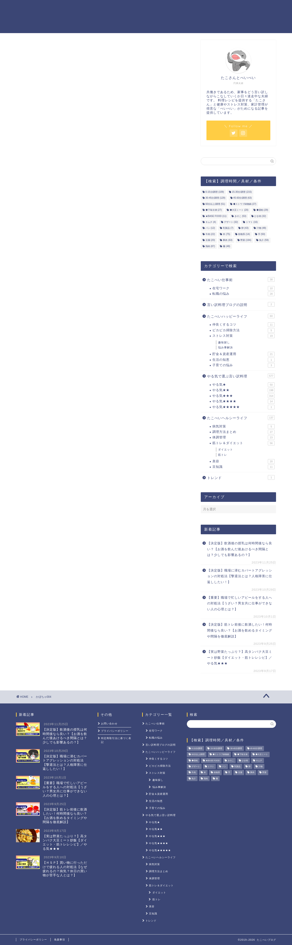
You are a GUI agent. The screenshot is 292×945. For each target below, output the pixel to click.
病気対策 (243, 426)
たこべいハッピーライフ (241, 316)
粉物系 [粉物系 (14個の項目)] (244, 234)
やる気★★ (243, 390)
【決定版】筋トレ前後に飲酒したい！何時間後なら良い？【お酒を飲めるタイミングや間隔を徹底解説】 (239, 630)
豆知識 (243, 467)
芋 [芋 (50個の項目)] (261, 234)
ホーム (89, 7)
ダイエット (225, 449)
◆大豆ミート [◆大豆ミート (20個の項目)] (239, 210)
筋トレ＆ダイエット (200, 7)
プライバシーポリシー (114, 730)
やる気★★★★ (243, 401)
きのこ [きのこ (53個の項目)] (240, 216)
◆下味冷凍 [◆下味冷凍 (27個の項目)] (214, 210)
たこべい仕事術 (241, 279)
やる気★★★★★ (243, 407)
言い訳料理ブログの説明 (241, 304)
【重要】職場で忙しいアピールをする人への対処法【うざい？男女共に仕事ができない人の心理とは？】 (239, 603)
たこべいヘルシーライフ (241, 417)
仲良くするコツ (243, 324)
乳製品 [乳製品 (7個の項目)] (228, 228)
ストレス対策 (239, 7)
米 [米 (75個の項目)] (226, 234)
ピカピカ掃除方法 (243, 330)
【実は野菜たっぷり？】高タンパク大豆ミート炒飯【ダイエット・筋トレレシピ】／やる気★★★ (239, 657)
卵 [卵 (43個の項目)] (244, 228)
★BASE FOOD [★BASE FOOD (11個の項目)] (216, 216)
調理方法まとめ (243, 432)
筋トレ (222, 454)
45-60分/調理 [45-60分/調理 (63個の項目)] (242, 198)
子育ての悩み (243, 365)
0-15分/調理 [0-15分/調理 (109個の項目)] (215, 192)
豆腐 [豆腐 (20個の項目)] (210, 240)
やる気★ (243, 384)
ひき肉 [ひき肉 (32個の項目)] (260, 216)
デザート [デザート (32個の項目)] (231, 222)
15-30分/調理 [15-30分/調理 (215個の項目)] (242, 192)
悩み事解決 (225, 347)
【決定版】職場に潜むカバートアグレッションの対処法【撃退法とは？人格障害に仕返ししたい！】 (239, 576)
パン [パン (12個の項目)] (210, 228)
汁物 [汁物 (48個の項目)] (261, 228)
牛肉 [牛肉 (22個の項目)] (210, 234)
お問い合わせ (109, 723)
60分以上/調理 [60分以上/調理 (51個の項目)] (215, 204)
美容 (243, 461)
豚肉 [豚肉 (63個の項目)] (227, 240)
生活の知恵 (243, 360)
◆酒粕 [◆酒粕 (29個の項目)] (262, 210)
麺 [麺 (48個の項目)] (226, 246)
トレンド (241, 477)
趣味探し (224, 342)
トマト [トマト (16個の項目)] (252, 222)
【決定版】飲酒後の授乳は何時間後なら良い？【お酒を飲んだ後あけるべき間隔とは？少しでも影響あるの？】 (239, 549)
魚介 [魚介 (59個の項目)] (264, 240)
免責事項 (59, 939)
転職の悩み (243, 294)
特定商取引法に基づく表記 (116, 740)
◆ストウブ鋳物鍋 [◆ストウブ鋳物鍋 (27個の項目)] (244, 204)
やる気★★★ (243, 396)
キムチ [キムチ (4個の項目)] (211, 222)
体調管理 (243, 437)
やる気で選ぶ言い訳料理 (241, 376)
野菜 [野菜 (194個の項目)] (245, 240)
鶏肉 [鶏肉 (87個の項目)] (210, 246)
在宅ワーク (243, 288)
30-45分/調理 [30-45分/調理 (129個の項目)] (215, 198)
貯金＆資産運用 (160, 7)
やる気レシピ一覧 (121, 7)
